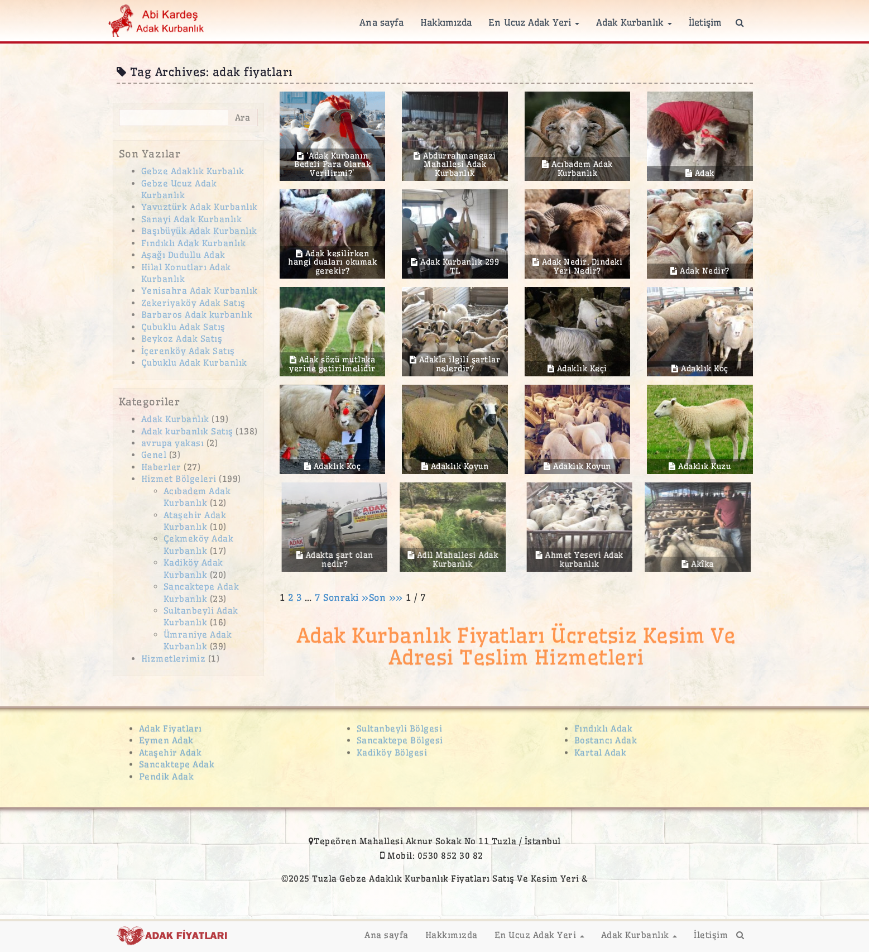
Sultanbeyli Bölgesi (400, 724)
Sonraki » (346, 597)
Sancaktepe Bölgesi (400, 736)
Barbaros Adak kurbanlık (197, 314)
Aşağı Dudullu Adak (183, 255)
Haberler (161, 467)
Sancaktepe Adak (177, 759)
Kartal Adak (600, 748)
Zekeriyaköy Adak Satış (193, 303)
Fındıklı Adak (603, 724)
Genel (154, 454)
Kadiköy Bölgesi (392, 748)
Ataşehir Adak (170, 748)
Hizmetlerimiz (173, 658)
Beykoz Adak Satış (182, 338)
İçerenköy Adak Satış (188, 351)
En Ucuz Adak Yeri (533, 22)
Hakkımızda (446, 22)
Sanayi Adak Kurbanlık (191, 219)
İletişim (705, 22)
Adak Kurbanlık (634, 22)
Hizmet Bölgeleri (179, 478)
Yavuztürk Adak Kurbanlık (199, 207)
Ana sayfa (381, 22)
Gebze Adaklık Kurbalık (192, 171)
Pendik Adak (166, 772)
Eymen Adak (166, 736)
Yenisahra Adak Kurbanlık (199, 290)
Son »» (387, 597)
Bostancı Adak (605, 736)
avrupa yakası (172, 443)
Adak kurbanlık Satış (187, 431)
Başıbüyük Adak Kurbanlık (199, 231)
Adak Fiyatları (170, 724)
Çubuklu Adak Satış (183, 327)
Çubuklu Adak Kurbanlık (194, 362)
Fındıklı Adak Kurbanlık (193, 243)
